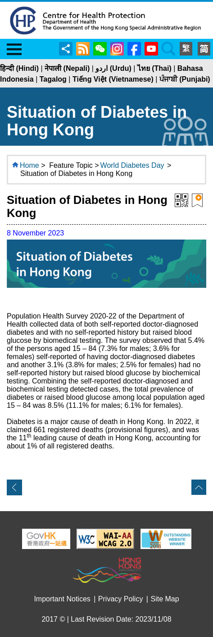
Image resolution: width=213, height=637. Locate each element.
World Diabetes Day (132, 165)
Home (29, 165)
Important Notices (62, 599)
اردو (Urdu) (113, 68)
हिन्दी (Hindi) (19, 68)
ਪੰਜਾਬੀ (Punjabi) (184, 79)
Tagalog (53, 79)
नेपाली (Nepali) (67, 68)
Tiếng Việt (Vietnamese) (113, 79)
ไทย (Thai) (154, 68)
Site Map (164, 599)
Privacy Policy (120, 599)
